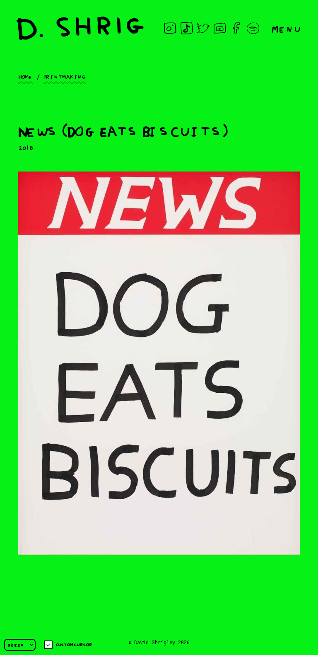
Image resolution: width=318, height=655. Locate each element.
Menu (286, 28)
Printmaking (64, 76)
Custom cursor (68, 644)
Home (25, 76)
